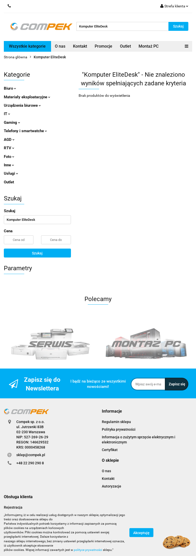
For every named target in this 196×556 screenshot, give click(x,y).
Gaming (12, 122)
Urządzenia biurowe (22, 105)
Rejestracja (13, 507)
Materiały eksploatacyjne (27, 97)
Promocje (103, 46)
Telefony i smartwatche (25, 131)
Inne (9, 165)
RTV (9, 148)
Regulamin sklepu (116, 422)
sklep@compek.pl (30, 455)
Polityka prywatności (119, 429)
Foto (9, 156)
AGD (9, 139)
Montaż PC (148, 46)
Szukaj (37, 253)
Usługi (11, 173)
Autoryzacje (111, 486)
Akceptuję (141, 533)
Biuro (10, 88)
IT (7, 114)
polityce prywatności (88, 550)
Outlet (125, 46)
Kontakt (80, 46)
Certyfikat (110, 450)
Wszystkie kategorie (27, 46)
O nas (60, 46)
